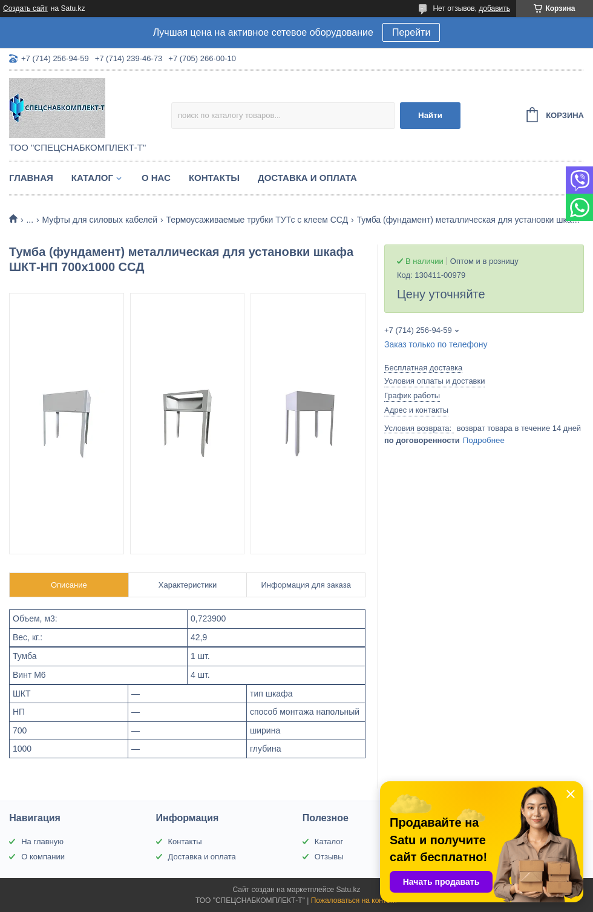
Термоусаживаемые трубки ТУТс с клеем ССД (257, 220)
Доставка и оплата (307, 177)
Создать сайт (25, 8)
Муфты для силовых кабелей (100, 220)
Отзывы (329, 856)
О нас (156, 177)
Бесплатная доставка (423, 367)
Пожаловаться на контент (354, 900)
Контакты (214, 177)
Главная (31, 177)
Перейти (411, 32)
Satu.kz (348, 889)
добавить (494, 8)
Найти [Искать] (430, 115)
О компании (43, 856)
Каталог (92, 177)
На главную (42, 841)
